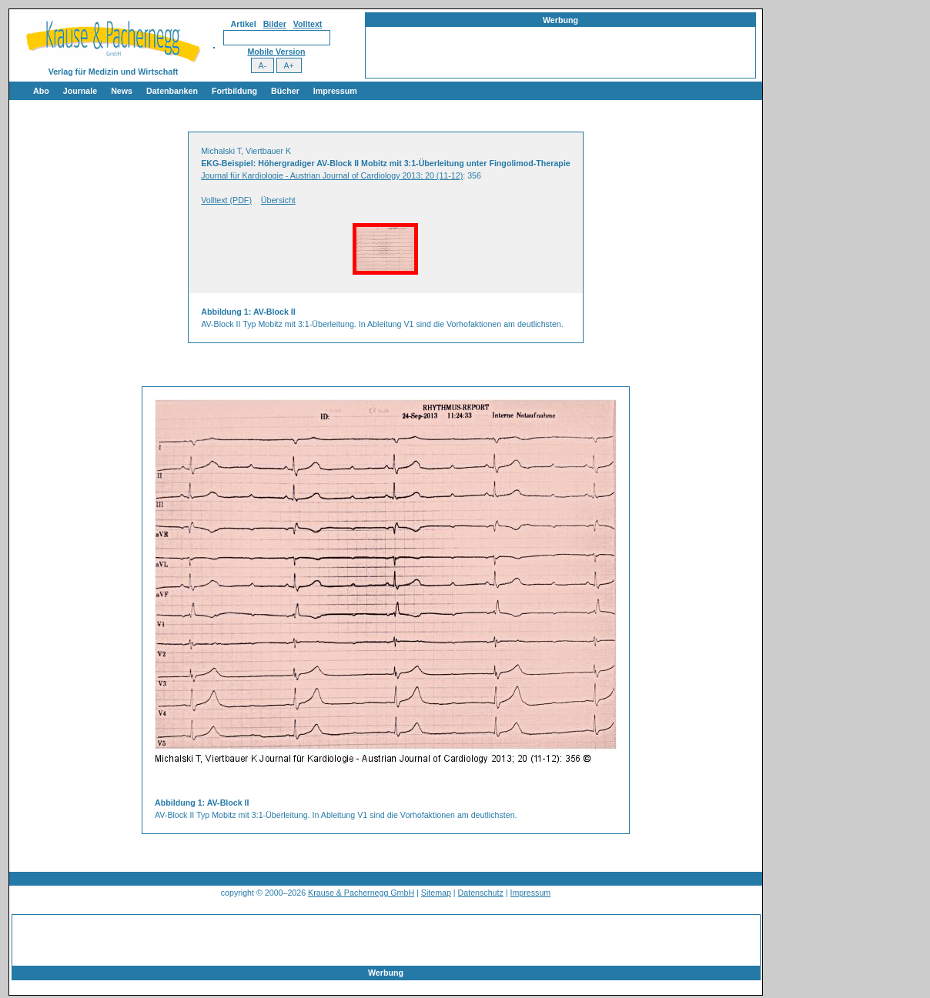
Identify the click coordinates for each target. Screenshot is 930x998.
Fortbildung (234, 90)
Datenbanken (172, 90)
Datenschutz (480, 892)
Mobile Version (276, 51)
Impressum (335, 90)
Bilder (274, 23)
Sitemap (436, 892)
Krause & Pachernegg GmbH (361, 892)
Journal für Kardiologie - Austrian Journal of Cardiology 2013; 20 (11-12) (332, 175)
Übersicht (278, 200)
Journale (80, 90)
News (121, 90)
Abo (41, 90)
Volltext (308, 23)
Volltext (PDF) (226, 200)
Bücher (285, 90)
